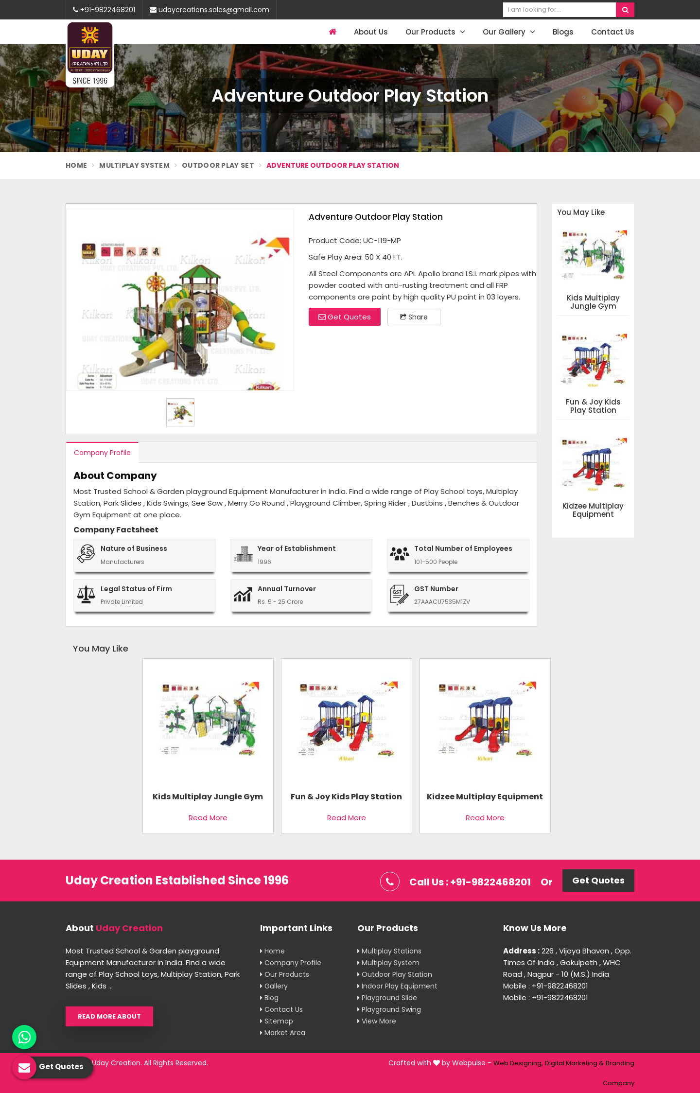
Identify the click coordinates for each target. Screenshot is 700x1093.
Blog (269, 998)
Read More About (109, 1016)
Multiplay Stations (389, 951)
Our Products (435, 32)
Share (414, 317)
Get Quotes (344, 317)
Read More (208, 817)
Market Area (282, 1033)
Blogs (563, 32)
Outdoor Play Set (218, 165)
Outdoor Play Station (394, 974)
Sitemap (276, 1021)
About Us (371, 32)
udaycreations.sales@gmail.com (209, 10)
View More (376, 1021)
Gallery (274, 986)
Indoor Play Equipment (397, 986)
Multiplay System (134, 165)
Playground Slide (387, 998)
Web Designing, (518, 1063)
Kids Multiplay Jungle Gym (593, 302)
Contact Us (612, 32)
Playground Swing (389, 1009)
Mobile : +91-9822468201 (545, 986)
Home (76, 165)
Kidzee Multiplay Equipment (593, 510)
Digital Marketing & (574, 1063)
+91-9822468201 (104, 10)
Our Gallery (509, 32)
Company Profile (102, 453)
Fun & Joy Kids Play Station (593, 406)
